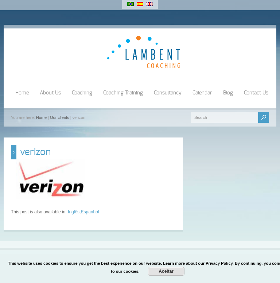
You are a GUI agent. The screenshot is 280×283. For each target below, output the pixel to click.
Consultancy (168, 93)
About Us (50, 93)
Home (22, 93)
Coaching (82, 93)
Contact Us (256, 93)
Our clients (59, 117)
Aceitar (166, 271)
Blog (228, 93)
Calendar (202, 93)
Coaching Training (123, 93)
